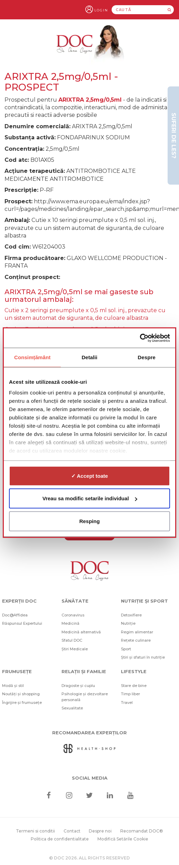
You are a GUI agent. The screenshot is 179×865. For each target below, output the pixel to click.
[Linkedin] (110, 795)
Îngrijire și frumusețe (22, 702)
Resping (89, 521)
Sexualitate (72, 708)
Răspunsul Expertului (22, 623)
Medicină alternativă (81, 632)
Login (101, 10)
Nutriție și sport (144, 601)
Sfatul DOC (72, 640)
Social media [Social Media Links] (89, 778)
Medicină (70, 623)
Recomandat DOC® (141, 831)
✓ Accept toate (89, 475)
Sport (126, 649)
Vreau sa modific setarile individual (90, 498)
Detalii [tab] (89, 357)
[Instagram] (69, 795)
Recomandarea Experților (89, 732)
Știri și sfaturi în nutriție (143, 657)
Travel (127, 702)
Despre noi (100, 831)
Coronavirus (73, 615)
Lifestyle (134, 671)
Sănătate (75, 601)
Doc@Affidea (15, 615)
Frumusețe (17, 671)
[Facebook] (48, 795)
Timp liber (130, 693)
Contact (72, 831)
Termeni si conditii (35, 831)
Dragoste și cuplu (78, 685)
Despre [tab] (147, 357)
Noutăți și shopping (21, 693)
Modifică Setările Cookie (122, 838)
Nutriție (128, 623)
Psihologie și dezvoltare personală (85, 696)
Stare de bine (134, 685)
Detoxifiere (131, 615)
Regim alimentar (137, 632)
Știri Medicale (75, 649)
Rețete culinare (136, 640)
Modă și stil (13, 685)
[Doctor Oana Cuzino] (89, 43)
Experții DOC (19, 601)
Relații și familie (84, 671)
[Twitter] (89, 795)
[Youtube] (130, 795)
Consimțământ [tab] (32, 357)
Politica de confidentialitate (60, 838)
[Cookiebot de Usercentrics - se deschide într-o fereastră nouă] (140, 338)
